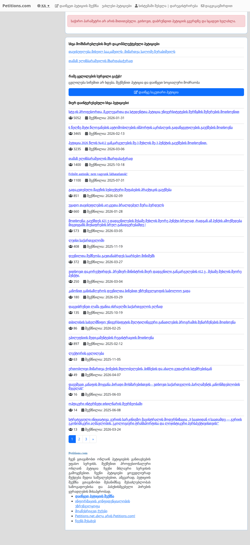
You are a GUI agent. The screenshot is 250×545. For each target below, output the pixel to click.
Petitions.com (16, 5)
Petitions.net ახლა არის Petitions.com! (105, 516)
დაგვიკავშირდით (216, 6)
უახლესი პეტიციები (117, 6)
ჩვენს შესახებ (85, 521)
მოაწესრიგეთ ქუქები (91, 511)
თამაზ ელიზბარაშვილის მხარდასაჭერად (101, 61)
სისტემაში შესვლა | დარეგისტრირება (166, 6)
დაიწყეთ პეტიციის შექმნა (76, 6)
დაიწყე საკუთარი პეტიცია (156, 92)
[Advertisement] (31, 73)
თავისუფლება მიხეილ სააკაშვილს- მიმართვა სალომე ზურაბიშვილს (122, 51)
